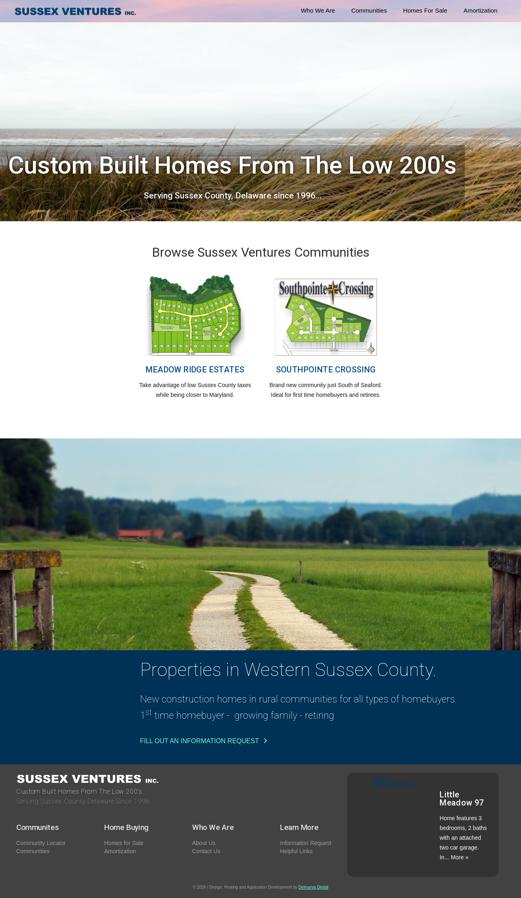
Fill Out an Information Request (205, 740)
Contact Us (206, 851)
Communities (369, 10)
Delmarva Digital (313, 887)
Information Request (305, 843)
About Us (204, 843)
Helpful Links (296, 851)
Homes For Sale (425, 10)
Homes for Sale (123, 843)
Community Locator (41, 843)
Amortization (480, 10)
